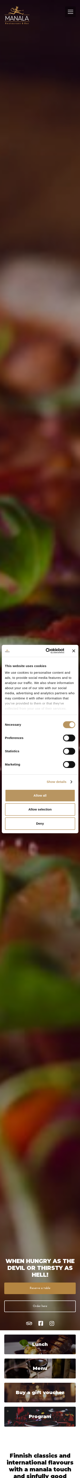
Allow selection (40, 809)
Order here (40, 1306)
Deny (40, 823)
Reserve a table (40, 1288)
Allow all (40, 795)
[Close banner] (73, 650)
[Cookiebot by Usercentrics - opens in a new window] (47, 651)
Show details (57, 782)
